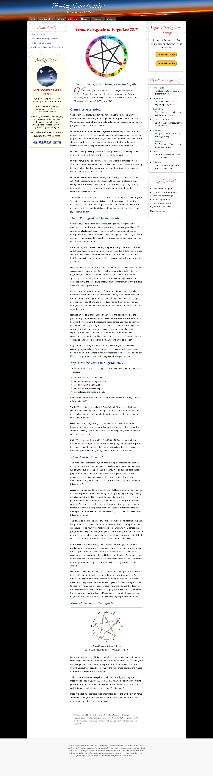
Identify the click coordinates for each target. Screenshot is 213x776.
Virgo (122, 131)
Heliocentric (158, 87)
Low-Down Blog (46, 19)
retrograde (127, 122)
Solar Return (158, 130)
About (111, 19)
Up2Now (61, 19)
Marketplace (98, 19)
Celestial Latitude (161, 119)
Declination (158, 109)
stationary (85, 381)
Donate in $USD (166, 63)
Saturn (93, 440)
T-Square (157, 140)
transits (112, 397)
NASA (134, 756)
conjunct (84, 384)
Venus (85, 118)
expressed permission (114, 753)
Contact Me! (160, 211)
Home (32, 19)
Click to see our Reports (47, 141)
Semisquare (158, 98)
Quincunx (157, 162)
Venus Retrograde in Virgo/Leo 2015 (106, 29)
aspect (124, 473)
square (86, 440)
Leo (110, 118)
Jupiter (93, 423)
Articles (72, 19)
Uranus (92, 407)
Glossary (85, 19)
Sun (93, 384)
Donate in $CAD (166, 54)
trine (86, 407)
